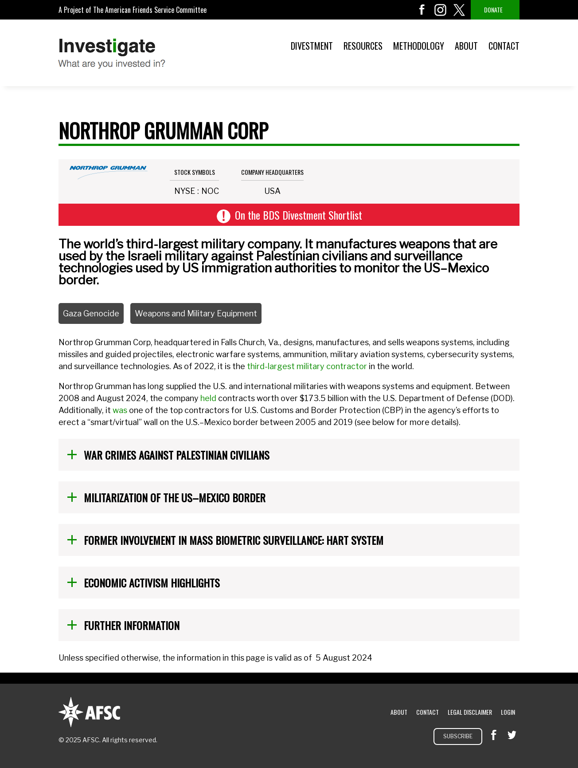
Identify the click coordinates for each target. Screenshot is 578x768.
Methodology (418, 45)
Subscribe (458, 736)
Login (508, 712)
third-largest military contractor (307, 366)
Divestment (312, 45)
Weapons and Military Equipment (196, 313)
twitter (459, 10)
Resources (363, 45)
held (208, 398)
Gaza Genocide (91, 313)
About (466, 45)
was (120, 410)
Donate (493, 9)
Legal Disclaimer (470, 712)
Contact (503, 45)
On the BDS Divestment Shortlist (298, 215)
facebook (422, 10)
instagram (441, 10)
